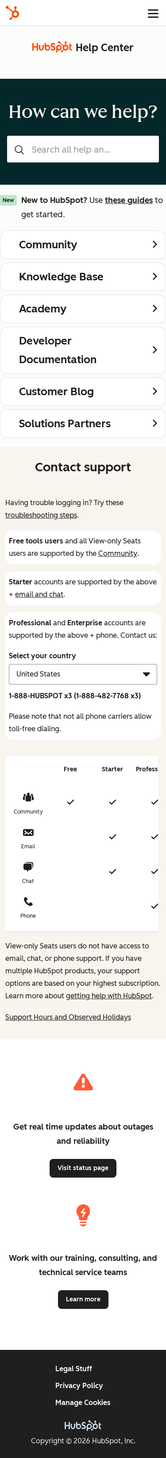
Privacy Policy (79, 1385)
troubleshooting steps (41, 515)
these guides (129, 200)
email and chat (39, 594)
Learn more (83, 1299)
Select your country (42, 656)
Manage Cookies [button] (83, 1402)
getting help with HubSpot (109, 996)
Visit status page (83, 1168)
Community (117, 553)
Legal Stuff (73, 1369)
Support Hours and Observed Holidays (68, 1017)
